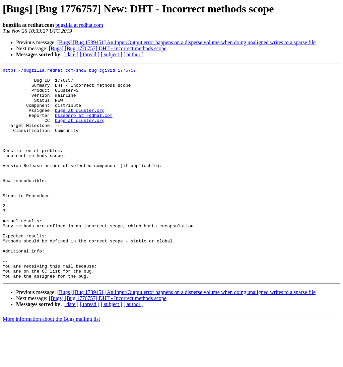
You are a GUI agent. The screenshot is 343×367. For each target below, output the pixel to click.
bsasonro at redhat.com (84, 125)
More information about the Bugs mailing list (51, 361)
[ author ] (134, 54)
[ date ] (70, 54)
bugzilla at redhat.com (79, 25)
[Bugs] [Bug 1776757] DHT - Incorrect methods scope (107, 48)
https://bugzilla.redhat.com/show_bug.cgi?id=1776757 (69, 71)
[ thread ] (89, 54)
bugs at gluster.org (80, 119)
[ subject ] (111, 54)
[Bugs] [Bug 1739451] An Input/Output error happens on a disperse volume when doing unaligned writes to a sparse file (186, 42)
